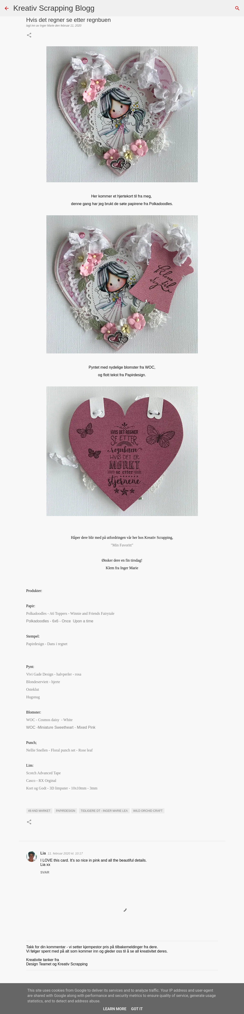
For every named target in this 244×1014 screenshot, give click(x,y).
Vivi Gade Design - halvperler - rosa (53, 674)
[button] (29, 35)
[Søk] (101, 8)
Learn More (114, 1009)
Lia (43, 853)
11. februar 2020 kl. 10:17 (65, 853)
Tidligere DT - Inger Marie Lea (104, 810)
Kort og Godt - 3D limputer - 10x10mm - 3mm (62, 788)
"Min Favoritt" (122, 545)
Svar (44, 872)
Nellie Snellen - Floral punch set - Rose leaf (59, 750)
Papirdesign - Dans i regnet (47, 644)
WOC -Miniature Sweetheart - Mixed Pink (61, 727)
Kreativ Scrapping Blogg (53, 8)
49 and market (39, 810)
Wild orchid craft (148, 810)
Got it (137, 1009)
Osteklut (32, 689)
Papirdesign (65, 810)
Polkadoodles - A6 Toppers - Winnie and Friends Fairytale (70, 613)
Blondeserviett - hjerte (43, 682)
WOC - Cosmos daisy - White (49, 720)
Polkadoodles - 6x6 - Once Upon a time (59, 621)
